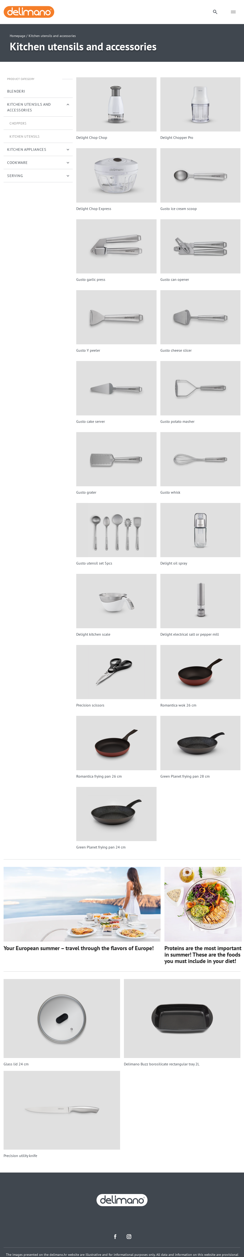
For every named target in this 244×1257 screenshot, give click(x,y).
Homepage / (18, 36)
